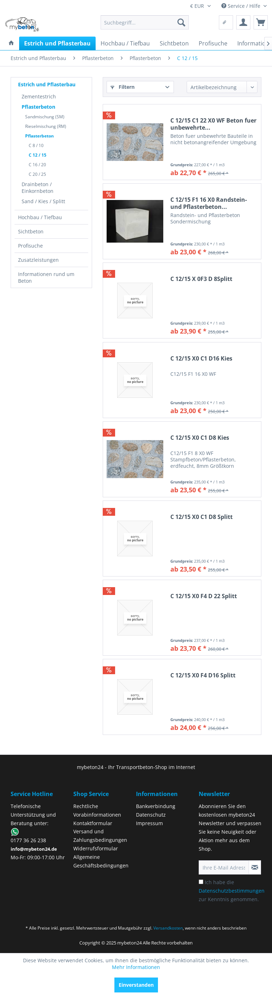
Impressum (149, 823)
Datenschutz (151, 814)
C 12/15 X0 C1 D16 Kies (201, 358)
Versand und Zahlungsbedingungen (100, 835)
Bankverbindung (155, 806)
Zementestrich (39, 96)
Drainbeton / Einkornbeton (37, 187)
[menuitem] (145, 22)
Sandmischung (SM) (44, 117)
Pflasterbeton (38, 106)
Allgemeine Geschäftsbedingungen (101, 861)
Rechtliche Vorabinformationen (97, 810)
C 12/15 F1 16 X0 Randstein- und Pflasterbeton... (208, 203)
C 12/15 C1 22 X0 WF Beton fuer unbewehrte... (213, 124)
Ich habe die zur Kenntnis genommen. (232, 891)
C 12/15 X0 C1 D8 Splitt (201, 517)
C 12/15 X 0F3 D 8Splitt (201, 279)
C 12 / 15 (37, 155)
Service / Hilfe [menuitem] (241, 5)
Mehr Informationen (136, 967)
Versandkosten (168, 928)
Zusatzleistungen (38, 259)
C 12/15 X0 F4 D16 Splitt (203, 675)
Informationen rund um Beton (46, 277)
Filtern (122, 86)
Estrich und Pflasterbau (46, 84)
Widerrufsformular (95, 848)
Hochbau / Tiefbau (40, 217)
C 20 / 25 (37, 174)
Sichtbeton (31, 231)
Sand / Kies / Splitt (43, 201)
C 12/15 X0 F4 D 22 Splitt (203, 596)
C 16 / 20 (37, 165)
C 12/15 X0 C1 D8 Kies (199, 438)
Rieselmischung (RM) (45, 126)
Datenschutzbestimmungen (232, 890)
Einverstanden (136, 984)
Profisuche (30, 245)
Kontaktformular (92, 823)
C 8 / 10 (36, 145)
